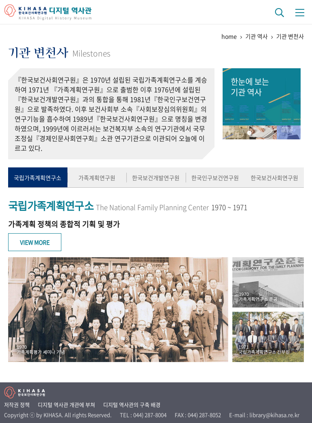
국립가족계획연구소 (37, 178)
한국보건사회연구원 (274, 178)
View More (35, 242)
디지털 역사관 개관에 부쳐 (66, 404)
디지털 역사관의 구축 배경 (131, 404)
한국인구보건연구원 (215, 178)
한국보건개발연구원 (156, 178)
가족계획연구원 (96, 178)
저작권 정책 (17, 404)
